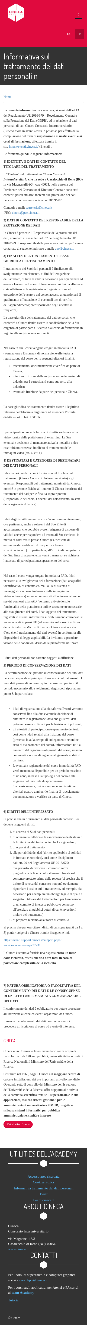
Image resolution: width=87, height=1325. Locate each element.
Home (7, 97)
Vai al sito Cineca (18, 1124)
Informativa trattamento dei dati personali (43, 1188)
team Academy (23, 1292)
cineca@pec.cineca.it (26, 212)
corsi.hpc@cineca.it (33, 1280)
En (69, 34)
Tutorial (13, 1300)
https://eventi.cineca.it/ (24, 146)
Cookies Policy (44, 1182)
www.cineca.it (18, 1249)
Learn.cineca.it (43, 1200)
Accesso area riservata (44, 1176)
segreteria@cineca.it (39, 207)
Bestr (44, 1194)
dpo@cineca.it (64, 248)
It (80, 34)
